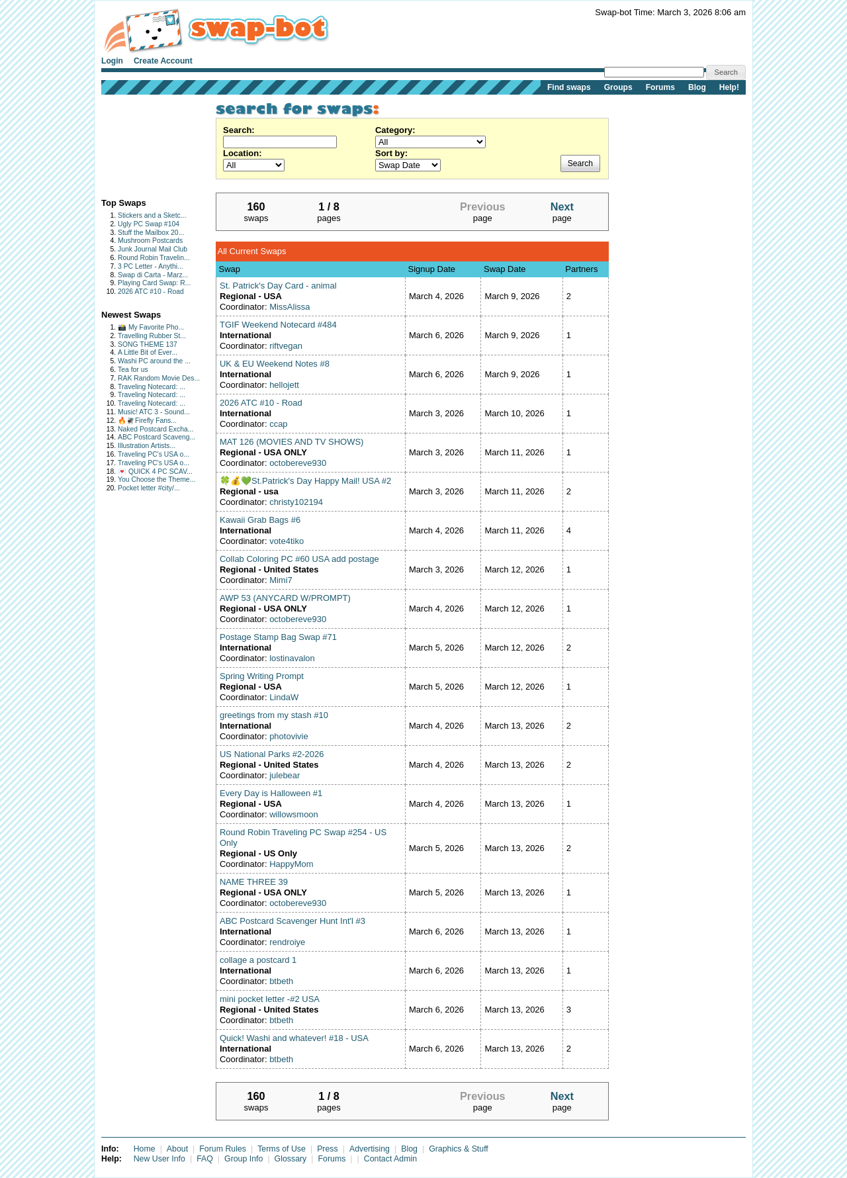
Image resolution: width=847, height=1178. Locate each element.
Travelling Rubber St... (152, 336)
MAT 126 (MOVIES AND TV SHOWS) (291, 442)
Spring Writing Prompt (262, 676)
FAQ (205, 1158)
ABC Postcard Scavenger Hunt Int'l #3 (292, 921)
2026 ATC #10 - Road (151, 291)
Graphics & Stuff (458, 1149)
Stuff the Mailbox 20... (151, 232)
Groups (618, 87)
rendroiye (287, 942)
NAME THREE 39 (254, 882)
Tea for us (133, 369)
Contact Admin (390, 1158)
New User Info (159, 1158)
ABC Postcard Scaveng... (156, 437)
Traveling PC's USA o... (153, 454)
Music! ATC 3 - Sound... (154, 412)
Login (112, 61)
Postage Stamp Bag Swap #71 (278, 637)
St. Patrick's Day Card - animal (278, 286)
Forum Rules (222, 1149)
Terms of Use (281, 1149)
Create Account (163, 61)
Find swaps (569, 87)
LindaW (283, 697)
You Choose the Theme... (156, 479)
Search (580, 163)
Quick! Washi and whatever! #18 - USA (294, 1038)
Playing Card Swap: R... (154, 283)
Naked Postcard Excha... (155, 429)
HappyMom (291, 864)
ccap (278, 424)
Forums (660, 87)
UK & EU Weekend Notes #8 (275, 364)
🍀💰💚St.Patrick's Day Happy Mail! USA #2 (305, 481)
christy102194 (296, 502)
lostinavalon (292, 658)
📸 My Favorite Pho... (151, 327)
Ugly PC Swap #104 (148, 224)
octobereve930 (297, 463)
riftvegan (285, 346)
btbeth (281, 981)
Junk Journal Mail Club (152, 249)
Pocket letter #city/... (149, 488)
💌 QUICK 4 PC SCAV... (155, 471)
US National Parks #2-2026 (272, 754)
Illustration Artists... (146, 445)
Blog (697, 87)
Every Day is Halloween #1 (271, 793)
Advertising (369, 1149)
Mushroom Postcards (150, 240)
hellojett (284, 385)
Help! (729, 87)
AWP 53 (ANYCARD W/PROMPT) (285, 598)
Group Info (243, 1158)
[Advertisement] (142, 143)
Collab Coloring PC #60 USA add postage (299, 559)
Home (145, 1149)
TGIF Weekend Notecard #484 (278, 325)
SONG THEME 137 (147, 344)
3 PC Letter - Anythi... (150, 266)
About (177, 1149)
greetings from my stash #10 (274, 715)
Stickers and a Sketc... (152, 215)
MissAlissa (289, 307)
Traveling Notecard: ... (151, 386)
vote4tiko (286, 541)
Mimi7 (280, 580)
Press (327, 1149)
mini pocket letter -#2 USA (270, 999)
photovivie (288, 736)
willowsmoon (293, 814)
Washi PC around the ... (154, 361)
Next (562, 206)
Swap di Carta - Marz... (153, 275)
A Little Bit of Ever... (147, 352)
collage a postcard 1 (258, 960)
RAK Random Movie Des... (159, 378)
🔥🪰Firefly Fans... (147, 420)
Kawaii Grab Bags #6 (260, 520)
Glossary (291, 1158)
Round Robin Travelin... (154, 257)
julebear (284, 775)
